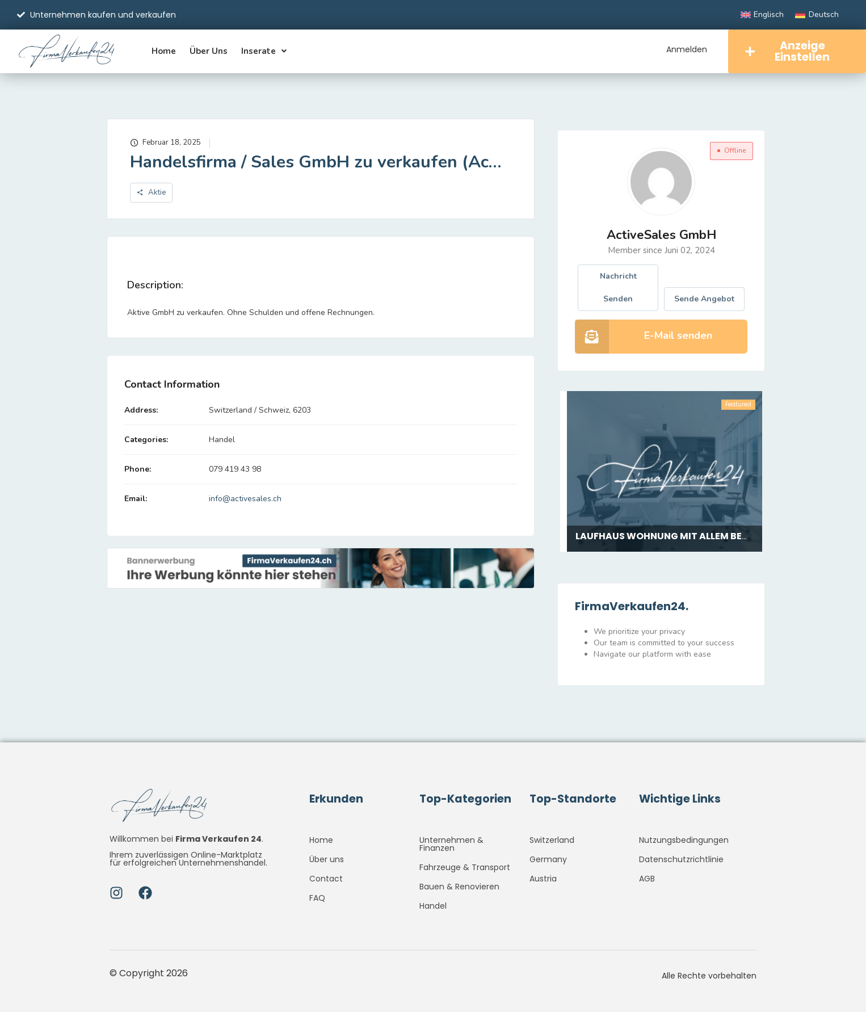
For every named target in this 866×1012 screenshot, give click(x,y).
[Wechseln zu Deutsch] (816, 14)
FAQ (317, 898)
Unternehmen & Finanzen (451, 844)
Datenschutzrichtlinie (681, 859)
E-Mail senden (678, 336)
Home (164, 51)
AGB (647, 878)
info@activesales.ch (245, 499)
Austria (543, 878)
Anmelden (686, 49)
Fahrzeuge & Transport (464, 867)
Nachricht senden (618, 288)
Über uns (209, 51)
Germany (548, 859)
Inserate (264, 51)
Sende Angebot (704, 299)
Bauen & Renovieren (459, 886)
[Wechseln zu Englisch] (762, 14)
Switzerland (551, 840)
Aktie (151, 193)
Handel (222, 440)
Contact (326, 878)
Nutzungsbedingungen (684, 840)
